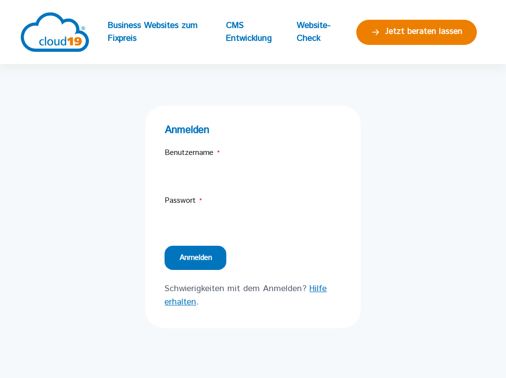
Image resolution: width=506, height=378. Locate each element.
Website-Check (313, 32)
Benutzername (193, 152)
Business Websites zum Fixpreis (153, 32)
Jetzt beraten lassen (416, 32)
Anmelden (195, 258)
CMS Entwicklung (249, 32)
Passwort (184, 200)
